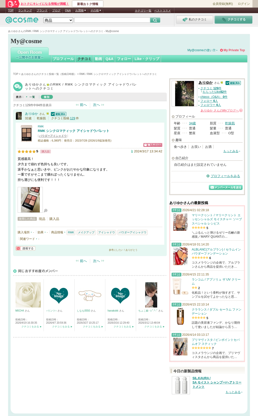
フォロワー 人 (210, 105)
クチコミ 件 (210, 88)
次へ (96, 105)
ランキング (25, 10)
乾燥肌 (230, 123)
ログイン (244, 4)
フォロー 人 (209, 101)
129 (72, 118)
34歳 (192, 123)
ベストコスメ (162, 10)
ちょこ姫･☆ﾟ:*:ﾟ (148, 310)
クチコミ (84, 59)
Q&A (68, 10)
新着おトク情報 (87, 4)
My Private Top (234, 50)
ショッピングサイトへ (152, 145)
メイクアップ (86, 232)
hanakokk (113, 310)
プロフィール (63, 59)
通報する (25, 248)
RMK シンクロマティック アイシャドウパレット (73, 131)
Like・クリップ (147, 59)
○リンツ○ (51, 310)
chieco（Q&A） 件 (214, 97)
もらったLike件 (215, 92)
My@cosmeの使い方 (201, 50)
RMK (41, 126)
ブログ (56, 10)
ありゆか (31, 114)
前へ (83, 105)
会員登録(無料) (223, 4)
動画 (98, 59)
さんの (222, 110)
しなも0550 (84, 310)
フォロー (124, 59)
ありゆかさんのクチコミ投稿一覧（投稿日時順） (49, 74)
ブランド (42, 10)
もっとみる (230, 151)
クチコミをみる (30, 326)
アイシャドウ (106, 232)
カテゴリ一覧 (143, 10)
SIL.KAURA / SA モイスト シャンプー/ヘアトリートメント (216, 382)
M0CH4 (20, 310)
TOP (11, 10)
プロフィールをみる (225, 176)
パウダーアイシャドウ (53, 135)
